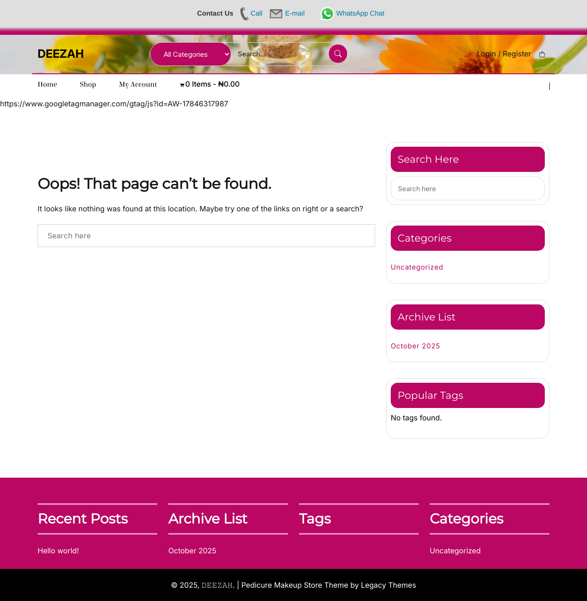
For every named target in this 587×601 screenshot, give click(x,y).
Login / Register (504, 53)
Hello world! (58, 550)
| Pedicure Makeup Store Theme (292, 584)
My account (138, 85)
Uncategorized (417, 267)
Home (47, 85)
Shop (88, 85)
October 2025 (415, 346)
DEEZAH (61, 54)
